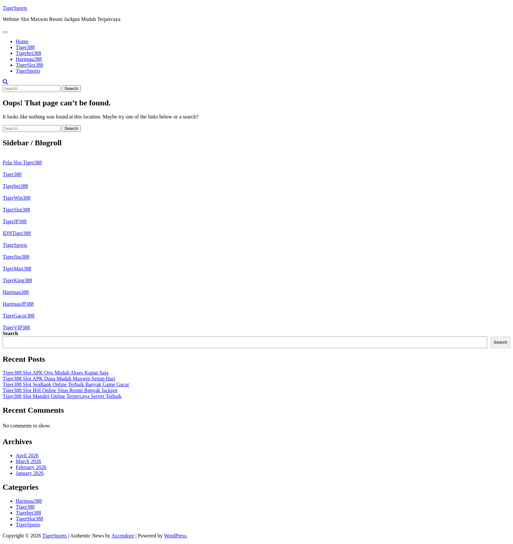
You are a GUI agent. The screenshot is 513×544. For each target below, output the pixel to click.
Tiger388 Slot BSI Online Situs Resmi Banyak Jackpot (60, 390)
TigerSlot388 (29, 65)
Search (10, 333)
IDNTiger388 (17, 233)
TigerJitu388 (16, 257)
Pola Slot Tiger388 (22, 162)
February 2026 (31, 467)
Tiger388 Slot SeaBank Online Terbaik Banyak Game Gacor (66, 384)
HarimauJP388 (18, 304)
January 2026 (30, 473)
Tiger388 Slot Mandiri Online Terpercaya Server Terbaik (62, 396)
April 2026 (27, 455)
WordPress (175, 535)
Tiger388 (25, 47)
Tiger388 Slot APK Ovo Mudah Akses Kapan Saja (55, 372)
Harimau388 (29, 59)
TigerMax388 (17, 268)
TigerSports (15, 8)
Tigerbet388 (28, 53)
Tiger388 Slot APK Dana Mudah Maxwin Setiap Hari (59, 378)
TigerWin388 (16, 198)
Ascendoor (123, 535)
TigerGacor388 (18, 315)
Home (22, 41)
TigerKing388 (17, 280)
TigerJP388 (15, 221)
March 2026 (28, 461)
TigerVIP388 (16, 327)
